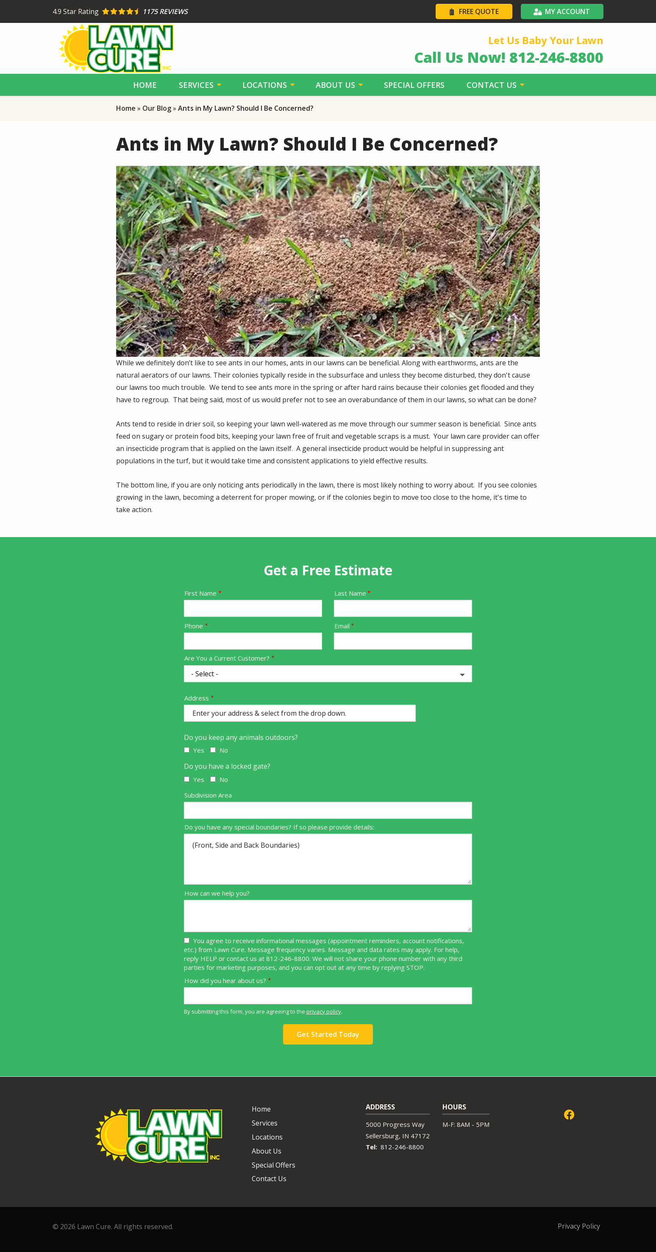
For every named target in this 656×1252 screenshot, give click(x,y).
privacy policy (323, 1011)
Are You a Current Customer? (227, 658)
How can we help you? (217, 893)
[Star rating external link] (190, 11)
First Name (200, 593)
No (224, 750)
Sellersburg (382, 1136)
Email (342, 626)
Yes (198, 750)
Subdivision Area (208, 795)
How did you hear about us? (225, 980)
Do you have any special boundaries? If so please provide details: (279, 827)
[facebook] (569, 1113)
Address (196, 698)
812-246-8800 (402, 1147)
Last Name (350, 593)
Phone (193, 626)
